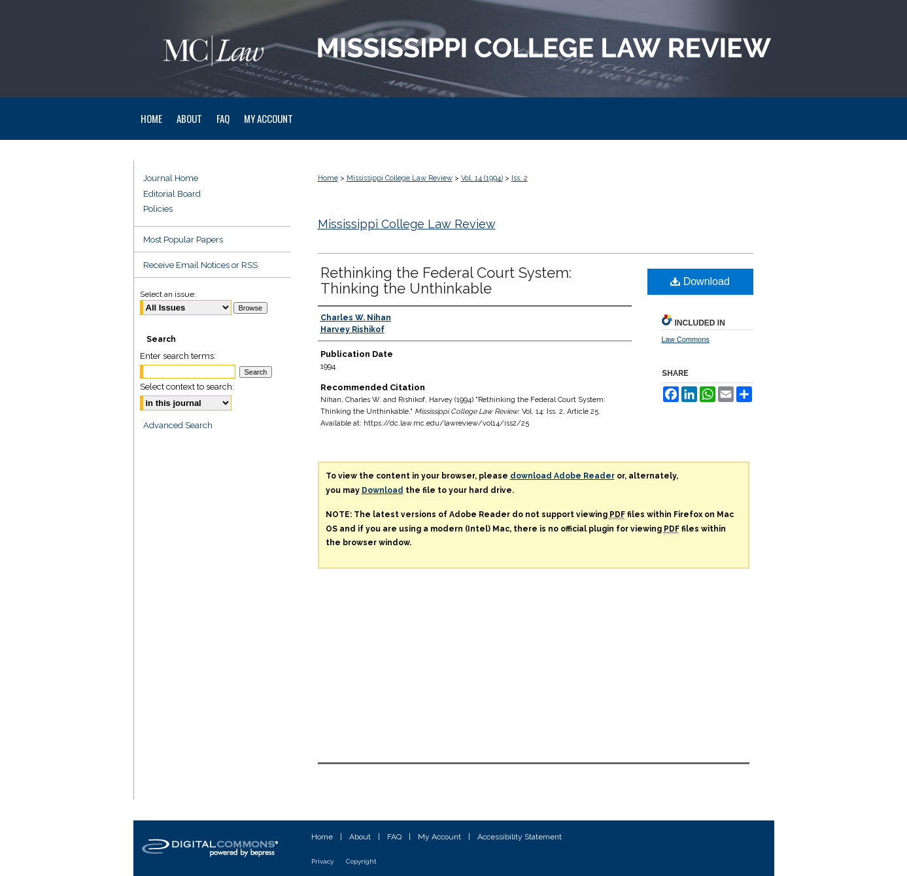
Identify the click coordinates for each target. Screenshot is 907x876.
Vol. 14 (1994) (482, 178)
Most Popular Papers (183, 239)
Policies (158, 209)
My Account (439, 836)
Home (328, 178)
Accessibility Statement (519, 836)
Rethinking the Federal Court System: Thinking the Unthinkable (446, 280)
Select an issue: (168, 294)
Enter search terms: (178, 356)
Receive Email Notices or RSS (200, 265)
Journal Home (170, 178)
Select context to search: (187, 387)
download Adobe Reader (562, 475)
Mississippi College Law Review (400, 178)
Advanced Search (178, 425)
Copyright (361, 861)
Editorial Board (172, 194)
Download (700, 281)
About (360, 836)
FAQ (394, 836)
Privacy (322, 861)
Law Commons (686, 339)
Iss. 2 (519, 178)
